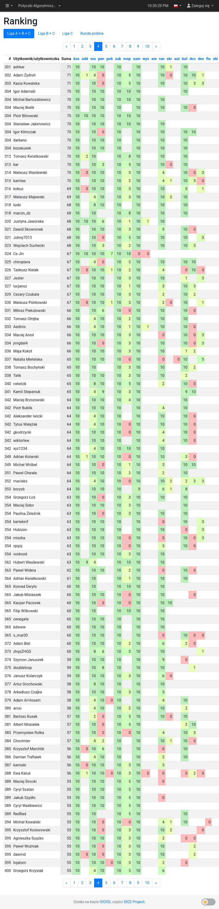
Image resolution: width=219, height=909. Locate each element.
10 (147, 46)
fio (208, 59)
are (154, 59)
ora (93, 59)
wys (145, 59)
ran (161, 59)
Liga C (67, 33)
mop (127, 59)
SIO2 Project (134, 902)
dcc (193, 59)
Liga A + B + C (19, 33)
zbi (215, 59)
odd (85, 59)
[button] (39, 6)
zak (118, 59)
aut (177, 59)
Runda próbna (92, 33)
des (201, 59)
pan (101, 59)
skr (169, 59)
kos (76, 59)
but (184, 59)
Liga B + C (46, 33)
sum (136, 59)
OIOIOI (105, 902)
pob (110, 59)
